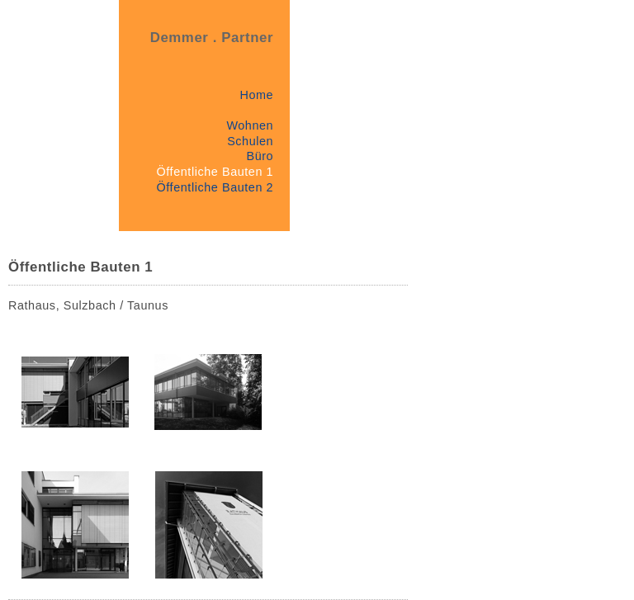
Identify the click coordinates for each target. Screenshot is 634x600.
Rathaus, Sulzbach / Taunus (88, 305)
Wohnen (249, 125)
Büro (259, 156)
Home (256, 95)
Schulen (250, 141)
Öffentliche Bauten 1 (215, 171)
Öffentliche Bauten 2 (215, 187)
